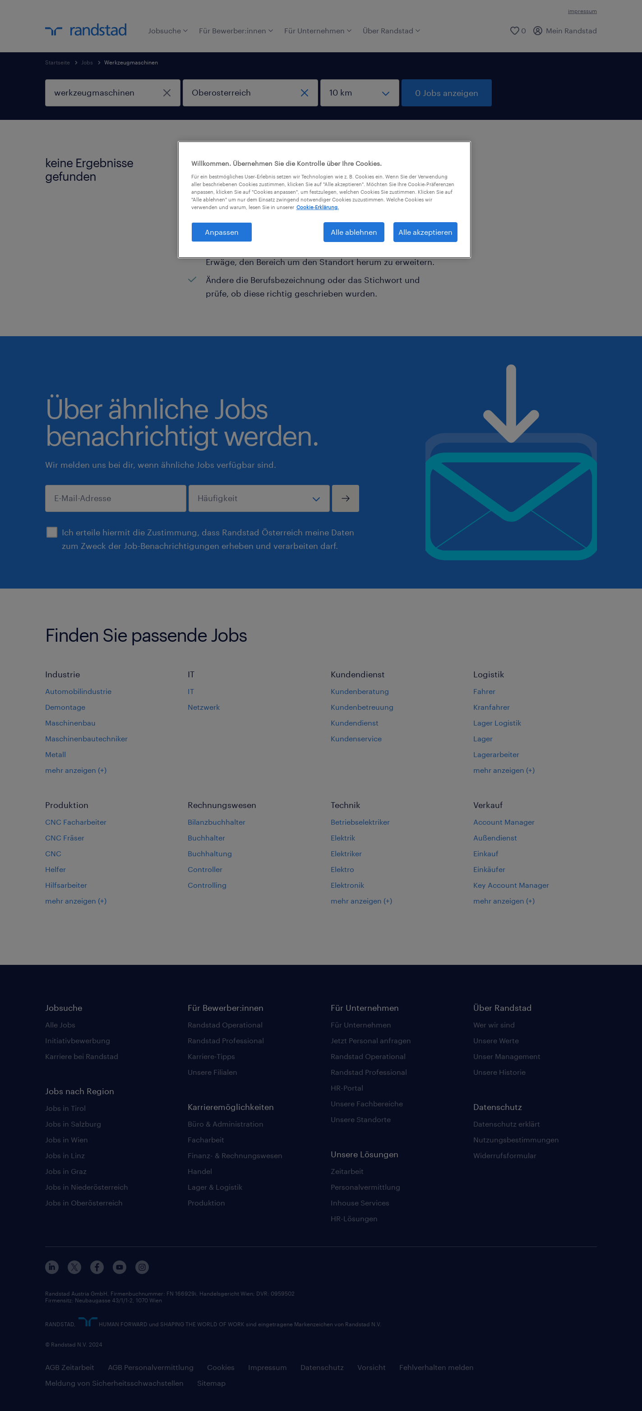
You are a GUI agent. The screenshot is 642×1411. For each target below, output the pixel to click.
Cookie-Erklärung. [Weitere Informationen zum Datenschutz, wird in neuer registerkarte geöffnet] (317, 207)
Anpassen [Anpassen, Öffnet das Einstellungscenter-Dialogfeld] (222, 232)
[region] (324, 199)
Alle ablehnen (354, 232)
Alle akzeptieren (425, 232)
